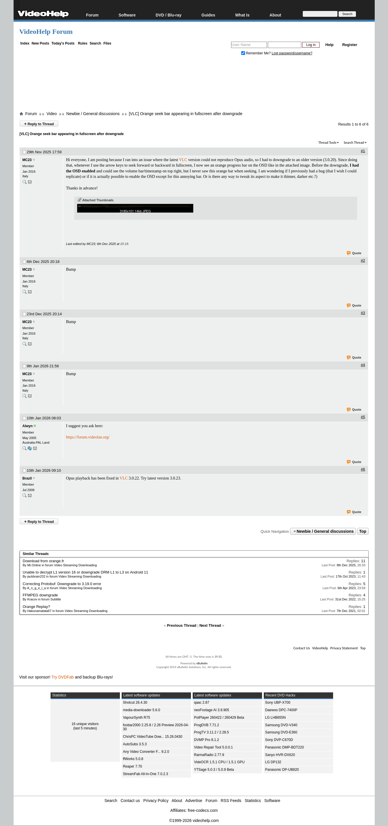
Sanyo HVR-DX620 (280, 755)
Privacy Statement (344, 648)
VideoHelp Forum (46, 31)
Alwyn (28, 426)
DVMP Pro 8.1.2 (206, 740)
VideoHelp (320, 648)
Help (329, 45)
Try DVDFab (62, 677)
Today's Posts (63, 43)
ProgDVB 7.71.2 (206, 725)
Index (24, 43)
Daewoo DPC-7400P (281, 710)
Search (95, 43)
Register (349, 45)
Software (126, 15)
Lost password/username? (292, 53)
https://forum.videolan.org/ (88, 437)
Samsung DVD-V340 (281, 725)
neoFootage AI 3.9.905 (211, 710)
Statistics (253, 800)
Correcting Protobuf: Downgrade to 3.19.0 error (62, 584)
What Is (242, 15)
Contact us (130, 800)
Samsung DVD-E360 (281, 732)
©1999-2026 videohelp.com (194, 820)
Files (107, 43)
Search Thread (354, 143)
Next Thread (210, 625)
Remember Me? (256, 53)
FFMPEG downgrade (40, 595)
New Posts (40, 43)
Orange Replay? (36, 606)
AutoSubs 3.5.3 (135, 744)
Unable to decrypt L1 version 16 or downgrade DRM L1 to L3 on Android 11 (85, 572)
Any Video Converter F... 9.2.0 (146, 752)
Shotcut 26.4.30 (135, 702)
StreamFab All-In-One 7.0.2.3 (145, 774)
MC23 (27, 160)
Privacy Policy (155, 800)
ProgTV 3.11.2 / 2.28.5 (211, 732)
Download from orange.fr (43, 561)
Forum (92, 15)
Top (362, 531)
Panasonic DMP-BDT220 (284, 747)
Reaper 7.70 (132, 766)
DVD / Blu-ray (168, 15)
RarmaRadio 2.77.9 (209, 755)
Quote (354, 253)
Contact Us (301, 648)
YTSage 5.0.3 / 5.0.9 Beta (214, 770)
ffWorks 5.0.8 (133, 759)
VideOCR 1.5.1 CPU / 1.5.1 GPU (219, 762)
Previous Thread (181, 625)
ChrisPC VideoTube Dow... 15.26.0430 (152, 737)
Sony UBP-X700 (277, 702)
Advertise (193, 800)
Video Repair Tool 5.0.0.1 (213, 747)
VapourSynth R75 (136, 718)
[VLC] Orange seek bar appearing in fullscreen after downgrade (185, 113)
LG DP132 (273, 762)
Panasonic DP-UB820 (282, 770)
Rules (83, 43)
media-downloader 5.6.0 (141, 710)
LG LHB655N (275, 718)
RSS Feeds (231, 800)
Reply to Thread (39, 123)
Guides (208, 15)
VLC (183, 160)
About (275, 15)
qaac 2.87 (201, 702)
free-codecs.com (203, 810)
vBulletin (201, 663)
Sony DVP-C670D (279, 740)
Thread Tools (327, 143)
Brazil (27, 478)
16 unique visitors (85, 724)
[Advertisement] (194, 84)
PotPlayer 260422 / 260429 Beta (219, 718)
